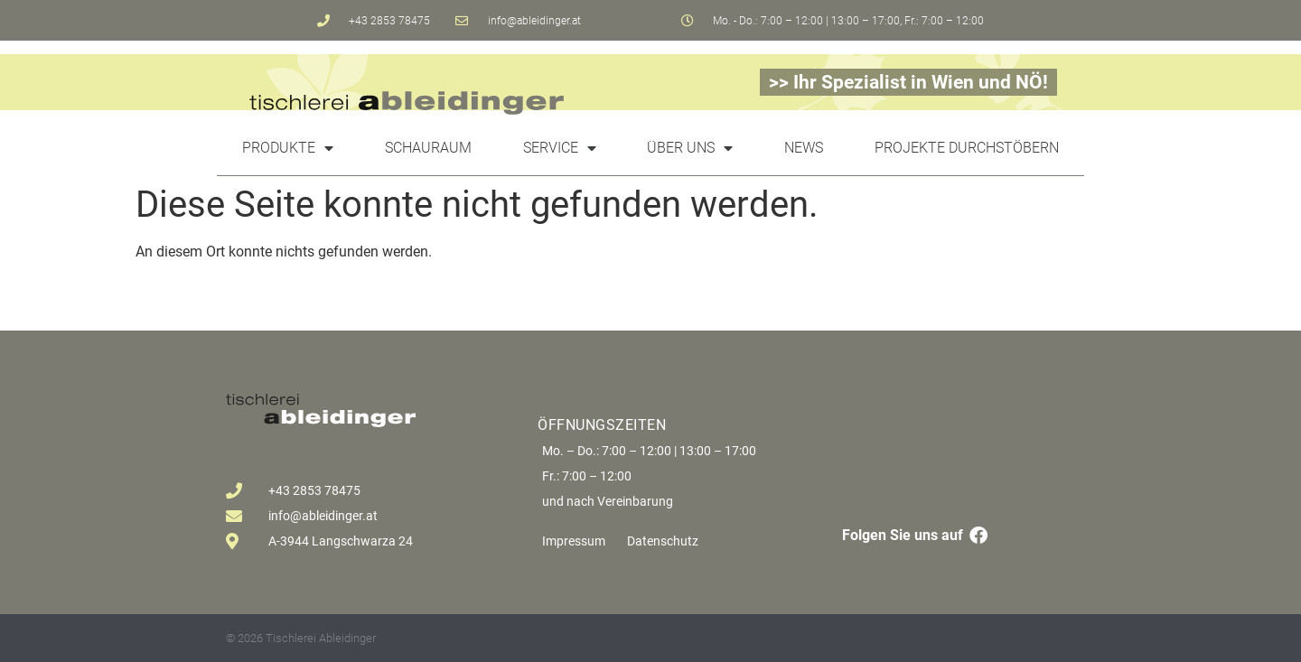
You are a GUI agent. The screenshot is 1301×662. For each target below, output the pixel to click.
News (803, 147)
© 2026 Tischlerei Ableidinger (301, 638)
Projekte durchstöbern (967, 147)
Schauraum (428, 147)
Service (559, 148)
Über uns (690, 148)
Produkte (287, 148)
